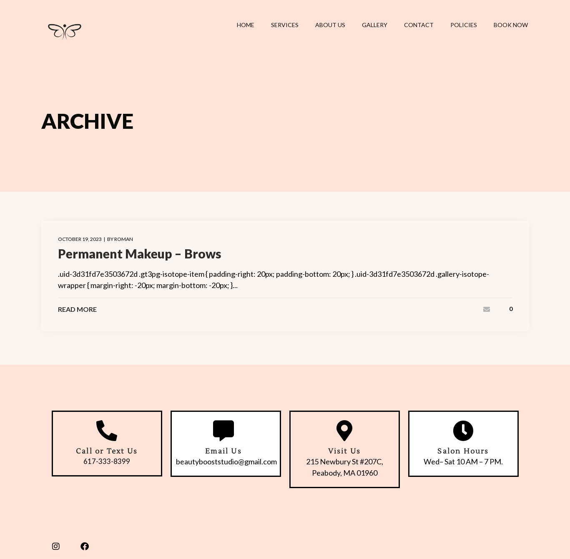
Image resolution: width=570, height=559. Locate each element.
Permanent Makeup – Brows (139, 253)
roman (123, 239)
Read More (77, 309)
